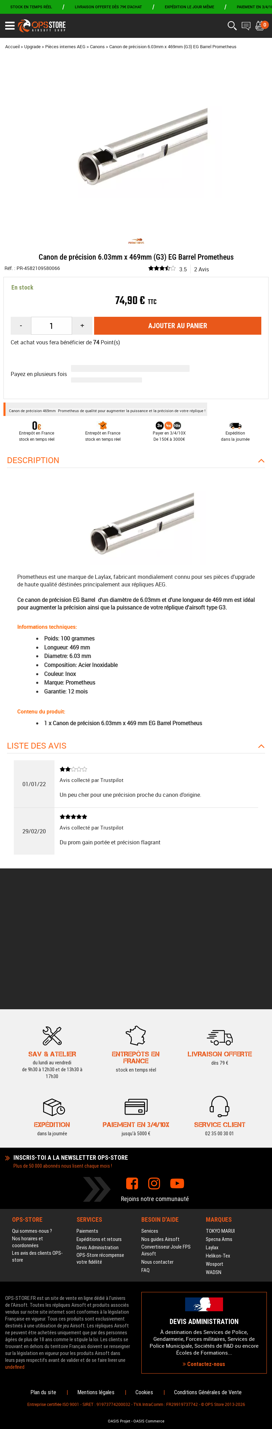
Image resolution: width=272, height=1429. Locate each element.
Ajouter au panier (177, 326)
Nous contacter (157, 1151)
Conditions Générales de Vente (208, 1392)
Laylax (212, 1136)
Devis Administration (98, 1136)
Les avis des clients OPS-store (37, 1145)
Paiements (87, 1120)
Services (149, 1120)
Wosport (214, 1153)
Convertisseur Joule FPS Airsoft (166, 1139)
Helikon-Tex (218, 1144)
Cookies (144, 1392)
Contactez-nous (204, 1308)
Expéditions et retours (99, 1128)
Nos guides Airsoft (160, 1128)
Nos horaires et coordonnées (27, 1130)
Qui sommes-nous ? (32, 1120)
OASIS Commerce (148, 1421)
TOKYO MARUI (220, 1120)
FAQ (145, 1159)
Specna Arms (219, 1128)
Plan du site (43, 1392)
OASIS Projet (119, 1421)
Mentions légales (95, 1392)
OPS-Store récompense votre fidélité (100, 1147)
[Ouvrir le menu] (9, 25)
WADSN (213, 1161)
